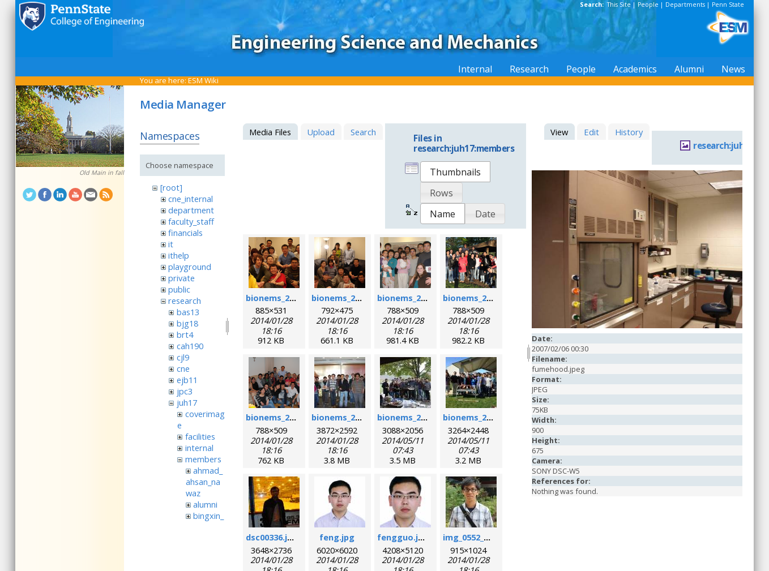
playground (189, 266)
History (629, 132)
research (184, 300)
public (179, 289)
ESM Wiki (203, 80)
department (191, 210)
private (181, 278)
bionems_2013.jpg (413, 417)
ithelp (178, 255)
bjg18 (187, 323)
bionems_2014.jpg (479, 417)
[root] (171, 187)
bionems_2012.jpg (347, 417)
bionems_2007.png (349, 297)
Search (363, 132)
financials (185, 232)
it (170, 244)
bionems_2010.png (480, 297)
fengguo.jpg (403, 537)
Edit (591, 132)
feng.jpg (336, 537)
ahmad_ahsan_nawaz (204, 482)
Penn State (728, 4)
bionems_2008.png (414, 297)
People (648, 4)
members (203, 459)
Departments (685, 4)
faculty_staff (191, 221)
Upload (321, 132)
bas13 (188, 311)
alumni (205, 504)
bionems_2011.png (283, 417)
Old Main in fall (101, 173)
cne (183, 368)
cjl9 (183, 357)
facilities (200, 436)
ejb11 (187, 379)
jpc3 (185, 391)
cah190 (190, 345)
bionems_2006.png (283, 297)
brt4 (185, 334)
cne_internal (190, 198)
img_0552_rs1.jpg (477, 537)
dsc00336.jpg (272, 537)
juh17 (187, 402)
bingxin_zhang (205, 521)
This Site (619, 4)
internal (199, 447)
